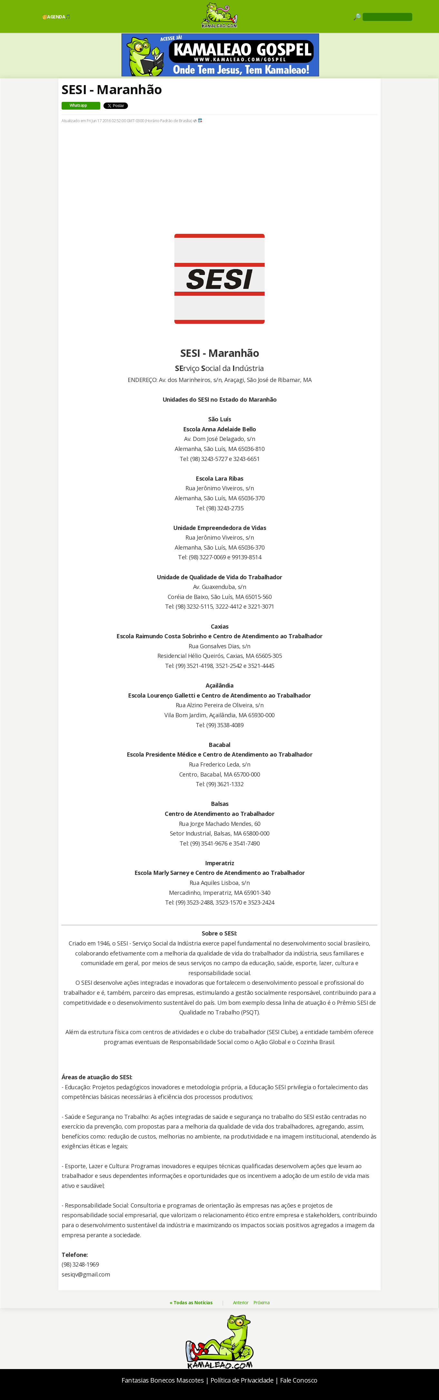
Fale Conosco (298, 1380)
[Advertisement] (219, 188)
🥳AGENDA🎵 (56, 17)
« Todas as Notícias (191, 1302)
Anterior (241, 1302)
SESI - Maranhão (112, 89)
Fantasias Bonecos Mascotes (163, 1380)
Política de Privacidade (242, 1380)
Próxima (261, 1302)
